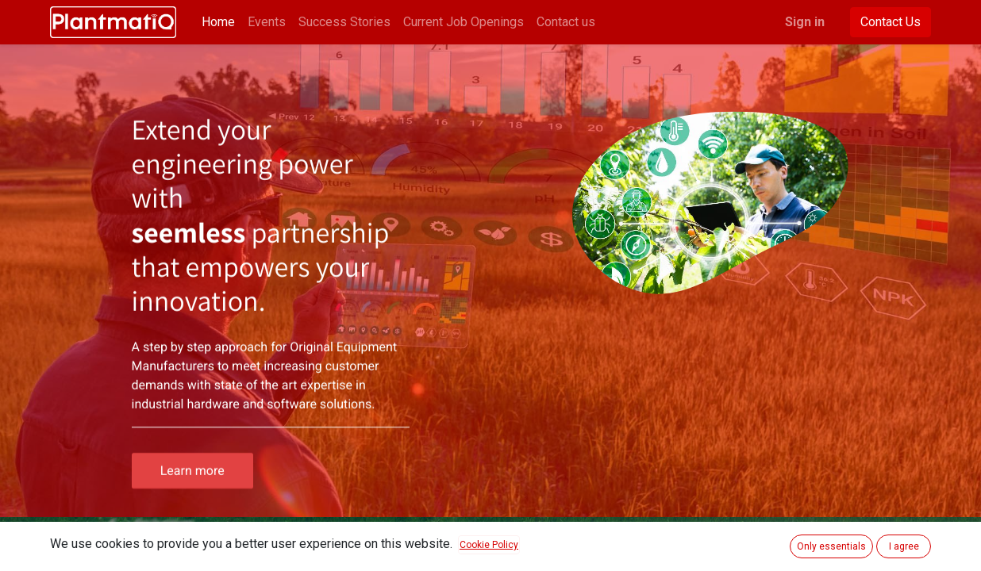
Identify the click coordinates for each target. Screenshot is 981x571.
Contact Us (890, 21)
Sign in (805, 21)
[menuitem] (218, 22)
